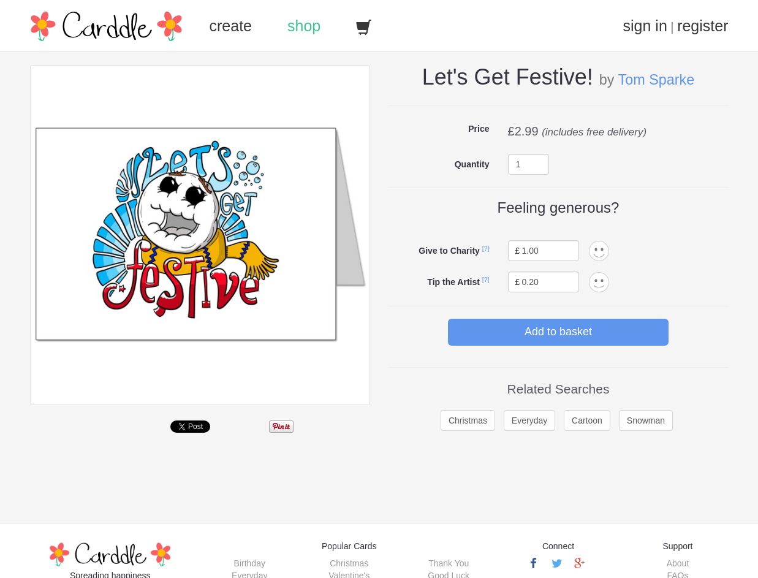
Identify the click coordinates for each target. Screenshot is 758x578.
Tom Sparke (656, 80)
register (702, 25)
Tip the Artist (453, 282)
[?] (486, 248)
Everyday (529, 420)
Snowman (646, 420)
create (231, 25)
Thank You (448, 563)
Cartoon (587, 420)
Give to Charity (449, 251)
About (678, 563)
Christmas (468, 420)
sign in (645, 25)
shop (303, 25)
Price (478, 129)
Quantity (472, 164)
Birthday (249, 563)
